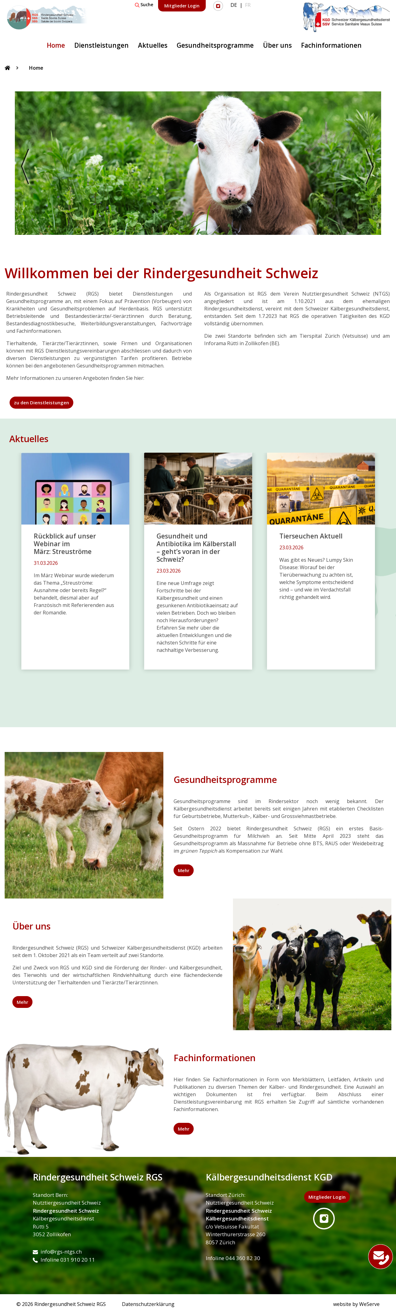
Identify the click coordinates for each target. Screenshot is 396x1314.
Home (56, 45)
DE (233, 5)
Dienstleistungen (101, 45)
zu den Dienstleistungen (41, 402)
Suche (144, 4)
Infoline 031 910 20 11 (64, 1259)
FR (248, 5)
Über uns (277, 45)
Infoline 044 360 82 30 (233, 1258)
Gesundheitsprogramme (215, 45)
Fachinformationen (331, 45)
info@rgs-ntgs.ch (57, 1251)
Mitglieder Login (182, 6)
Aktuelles (152, 45)
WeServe (369, 1304)
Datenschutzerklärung (148, 1304)
